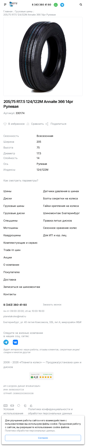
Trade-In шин (11, 250)
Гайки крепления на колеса (61, 205)
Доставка (9, 279)
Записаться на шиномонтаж (21, 286)
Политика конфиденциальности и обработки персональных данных (50, 411)
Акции (7, 257)
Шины (7, 191)
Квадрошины (12, 235)
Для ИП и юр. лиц (54, 235)
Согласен (43, 438)
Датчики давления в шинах (61, 191)
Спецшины (10, 220)
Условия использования (13, 411)
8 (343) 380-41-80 (15, 304)
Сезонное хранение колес (60, 227)
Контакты (9, 294)
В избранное (14, 124)
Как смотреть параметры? (20, 180)
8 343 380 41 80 (41, 4)
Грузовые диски (14, 213)
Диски (7, 198)
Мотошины (10, 227)
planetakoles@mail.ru (14, 316)
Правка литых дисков (57, 220)
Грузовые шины (23, 11)
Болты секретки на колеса (60, 198)
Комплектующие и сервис (20, 242)
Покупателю (11, 272)
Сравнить (34, 124)
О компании (11, 264)
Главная (7, 11)
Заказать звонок (52, 304)
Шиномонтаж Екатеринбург (61, 213)
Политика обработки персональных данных (30, 430)
